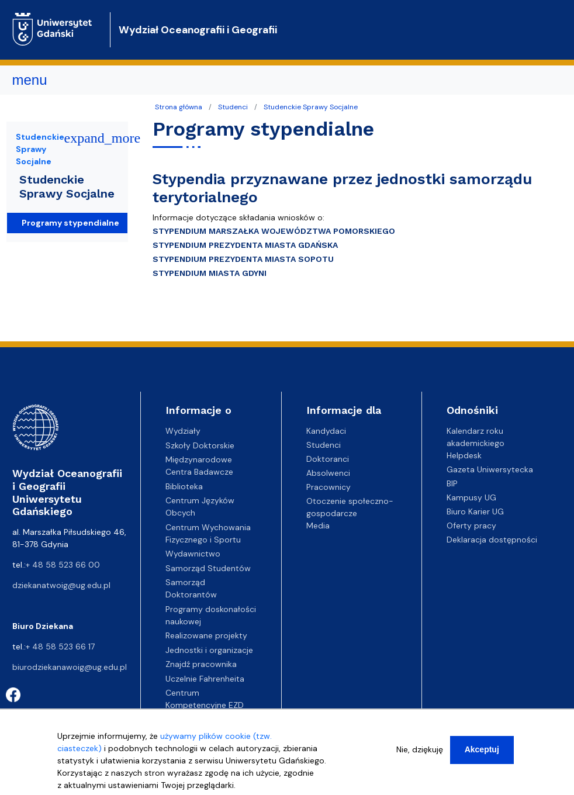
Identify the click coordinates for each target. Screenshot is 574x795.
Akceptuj (482, 751)
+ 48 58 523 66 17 (60, 646)
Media (318, 525)
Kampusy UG (471, 497)
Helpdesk (464, 455)
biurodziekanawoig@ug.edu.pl (69, 667)
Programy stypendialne (70, 222)
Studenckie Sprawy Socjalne (311, 107)
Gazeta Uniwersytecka (490, 469)
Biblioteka (184, 486)
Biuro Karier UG (475, 511)
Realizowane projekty (206, 635)
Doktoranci (327, 459)
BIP (452, 483)
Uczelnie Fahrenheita (204, 678)
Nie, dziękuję (419, 751)
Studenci (233, 107)
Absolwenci (328, 473)
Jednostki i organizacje (209, 650)
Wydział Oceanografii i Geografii (198, 29)
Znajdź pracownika (201, 664)
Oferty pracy (471, 525)
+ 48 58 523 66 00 (63, 564)
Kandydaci (326, 431)
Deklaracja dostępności (492, 539)
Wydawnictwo (192, 553)
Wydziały (182, 431)
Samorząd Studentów (208, 568)
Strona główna (178, 107)
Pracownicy (328, 487)
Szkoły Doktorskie (199, 445)
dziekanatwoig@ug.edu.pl (61, 585)
